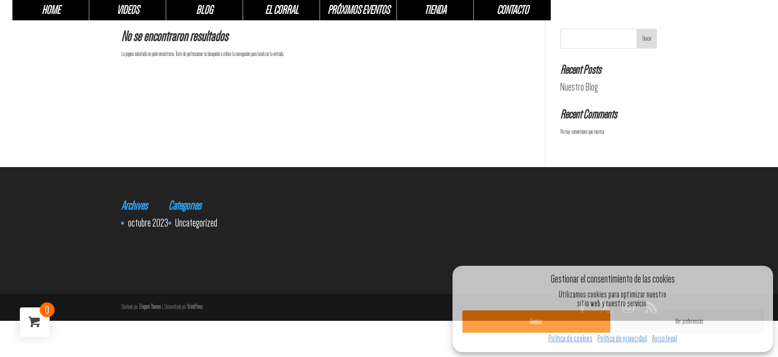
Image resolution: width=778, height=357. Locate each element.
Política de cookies (570, 338)
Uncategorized (196, 222)
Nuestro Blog (579, 86)
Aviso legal (664, 338)
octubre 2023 (148, 222)
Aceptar (536, 321)
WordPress (194, 306)
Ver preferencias (689, 321)
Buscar (646, 38)
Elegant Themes (150, 306)
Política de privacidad (622, 338)
